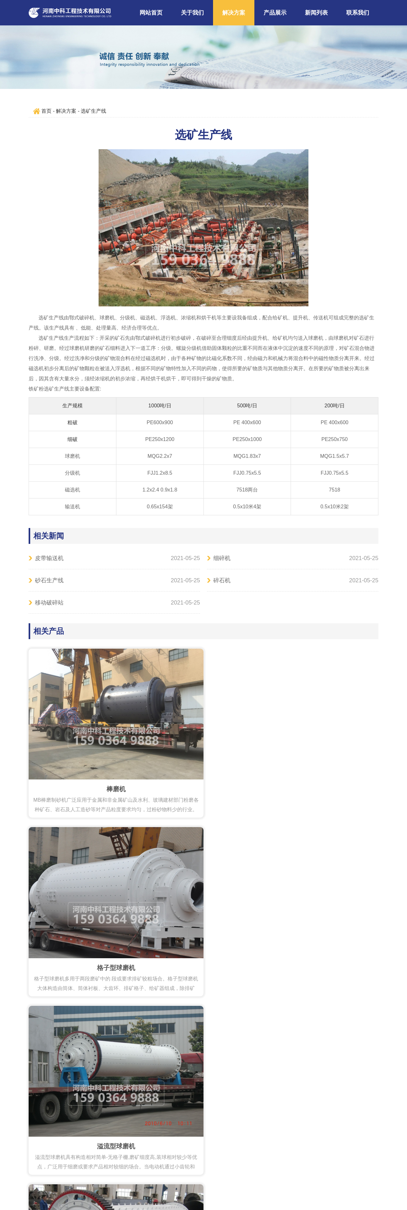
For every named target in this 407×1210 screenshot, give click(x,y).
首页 (46, 111)
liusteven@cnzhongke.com (240, 1152)
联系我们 (357, 13)
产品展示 (275, 13)
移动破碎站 (49, 602)
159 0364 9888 (169, 1152)
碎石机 (222, 580)
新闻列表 (316, 13)
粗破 (72, 422)
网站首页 (151, 13)
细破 (72, 439)
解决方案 (233, 13)
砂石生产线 (49, 580)
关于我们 (192, 13)
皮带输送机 (49, 558)
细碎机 (222, 558)
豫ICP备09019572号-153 (249, 1173)
